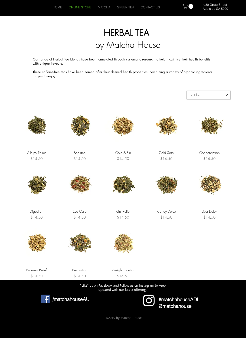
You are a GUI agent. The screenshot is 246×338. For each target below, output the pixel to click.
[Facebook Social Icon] (45, 299)
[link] (189, 6)
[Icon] (149, 300)
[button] (32, 323)
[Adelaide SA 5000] (215, 8)
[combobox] (209, 95)
